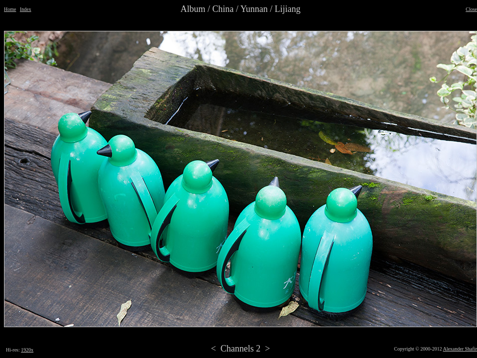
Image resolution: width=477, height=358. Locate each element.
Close (471, 9)
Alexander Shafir (460, 349)
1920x (27, 350)
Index (25, 9)
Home (10, 9)
